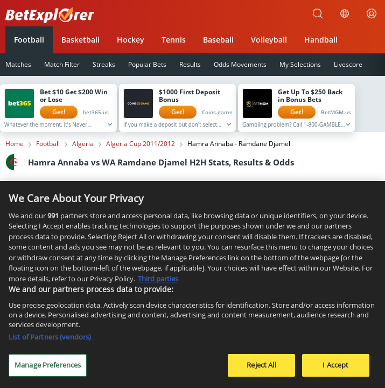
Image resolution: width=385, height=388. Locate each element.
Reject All (261, 369)
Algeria (83, 144)
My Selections (300, 64)
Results (190, 64)
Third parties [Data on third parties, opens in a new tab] (158, 282)
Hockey (130, 39)
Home (14, 144)
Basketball (80, 39)
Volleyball (269, 39)
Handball (321, 39)
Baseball (218, 39)
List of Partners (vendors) (50, 341)
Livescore (348, 64)
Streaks (104, 64)
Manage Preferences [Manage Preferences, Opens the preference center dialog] (48, 369)
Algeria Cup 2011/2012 (140, 144)
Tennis (174, 39)
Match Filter (62, 64)
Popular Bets (147, 64)
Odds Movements (240, 64)
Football (29, 39)
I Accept (335, 369)
